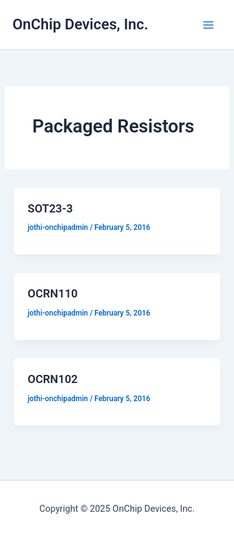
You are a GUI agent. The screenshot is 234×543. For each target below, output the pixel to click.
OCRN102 (52, 379)
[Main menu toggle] (208, 25)
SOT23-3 (49, 208)
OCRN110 (52, 293)
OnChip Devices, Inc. (80, 24)
